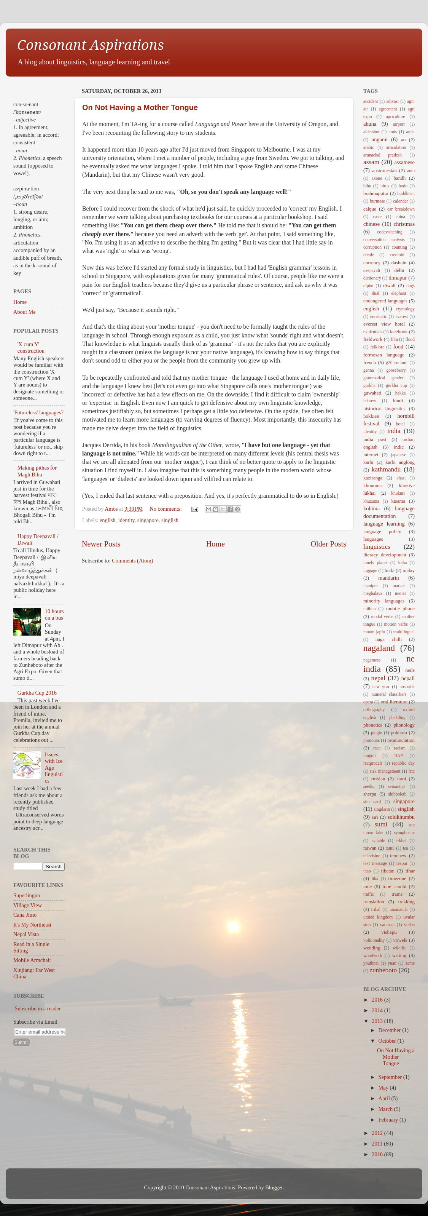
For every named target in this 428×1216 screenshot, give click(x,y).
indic (399, 447)
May (384, 1088)
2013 (378, 1021)
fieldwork (372, 339)
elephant (398, 293)
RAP (398, 755)
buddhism (406, 193)
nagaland (379, 648)
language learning (384, 524)
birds (384, 186)
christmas (404, 224)
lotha (402, 562)
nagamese (371, 660)
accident (370, 101)
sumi (381, 824)
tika (375, 878)
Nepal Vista (26, 934)
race (376, 748)
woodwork (372, 955)
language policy (382, 531)
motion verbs (395, 624)
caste (377, 216)
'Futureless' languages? (38, 412)
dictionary (372, 278)
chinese (371, 224)
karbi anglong (400, 462)
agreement (388, 109)
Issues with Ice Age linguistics (54, 767)
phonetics (372, 725)
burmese (377, 201)
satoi (401, 778)
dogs (410, 285)
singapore (148, 520)
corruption (372, 247)
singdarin (382, 809)
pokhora (399, 732)
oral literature (394, 702)
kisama (398, 501)
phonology (404, 725)
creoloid (397, 254)
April (385, 1098)
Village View (27, 905)
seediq (368, 786)
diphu (368, 285)
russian (378, 778)
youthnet (371, 963)
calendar (400, 201)
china (400, 216)
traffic (368, 894)
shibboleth (397, 794)
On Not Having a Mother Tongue (140, 107)
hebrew (369, 400)
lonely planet (375, 562)
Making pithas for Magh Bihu (37, 471)
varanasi (387, 924)
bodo (403, 186)
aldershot (371, 131)
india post (375, 439)
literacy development (384, 555)
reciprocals (373, 763)
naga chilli (388, 639)
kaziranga (372, 478)
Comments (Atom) (132, 561)
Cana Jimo (25, 915)
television (371, 855)
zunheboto (383, 970)
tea (405, 848)
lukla (390, 570)
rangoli (369, 755)
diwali (389, 285)
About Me (24, 312)
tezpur (401, 863)
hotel (400, 424)
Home (215, 544)
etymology (405, 309)
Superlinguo (26, 895)
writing (399, 955)
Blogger (274, 1187)
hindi (398, 400)
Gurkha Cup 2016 (37, 693)
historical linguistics (384, 408)
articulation (396, 147)
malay (409, 570)
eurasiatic (378, 316)
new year (381, 686)
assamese (404, 162)
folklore (377, 347)
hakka (400, 393)
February (389, 1120)
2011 (378, 1144)
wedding (371, 948)
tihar (410, 871)
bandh (400, 178)
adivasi (392, 101)
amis (393, 131)
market (399, 585)
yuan (392, 963)
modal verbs (382, 616)
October (388, 1041)
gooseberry (396, 370)
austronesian (384, 170)
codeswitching (390, 232)
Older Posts (328, 544)
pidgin (376, 732)
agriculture (395, 116)
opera (368, 702)
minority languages (383, 601)
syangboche (404, 832)
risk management (385, 771)
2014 (378, 1010)
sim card (372, 801)
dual (375, 293)
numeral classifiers (389, 694)
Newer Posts (101, 544)
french (369, 362)
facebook (398, 331)
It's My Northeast (32, 925)
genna (368, 370)
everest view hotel (384, 324)
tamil (390, 848)
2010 (378, 1154)
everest (401, 316)
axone (377, 178)
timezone (397, 878)
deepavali (371, 270)
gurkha (369, 385)
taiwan (370, 848)
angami (380, 139)
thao (367, 871)
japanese (398, 454)
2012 (378, 1133)
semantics (396, 786)
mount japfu (374, 632)
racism (400, 748)
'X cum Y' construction (31, 347)
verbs (409, 924)
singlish (169, 520)
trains (397, 894)
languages (373, 539)
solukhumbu (401, 817)
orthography (374, 709)
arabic (368, 147)
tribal (375, 909)
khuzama (371, 501)
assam (371, 162)
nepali (408, 678)
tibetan (388, 871)
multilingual (404, 632)
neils (410, 670)
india (394, 431)
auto (411, 170)
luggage (370, 570)
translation (373, 901)
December (391, 1030)
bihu (367, 186)
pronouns (371, 740)
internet (371, 454)
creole (368, 254)
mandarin (388, 578)
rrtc (412, 771)
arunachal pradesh (382, 155)
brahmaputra (375, 193)
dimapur (397, 278)
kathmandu (386, 469)
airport (399, 124)
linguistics (376, 546)
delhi (399, 270)
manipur (370, 585)
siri (375, 817)
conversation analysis (384, 239)
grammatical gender (383, 378)
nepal (378, 678)
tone (367, 886)
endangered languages (385, 301)
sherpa (369, 794)
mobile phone (400, 608)
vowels (400, 940)
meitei (400, 593)
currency (371, 262)
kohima (371, 508)
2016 (378, 1000)
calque (369, 209)
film (394, 339)
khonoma (372, 485)
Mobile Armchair (32, 960)
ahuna (369, 124)
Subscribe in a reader (38, 1008)
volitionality (374, 940)
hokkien (371, 416)
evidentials (372, 331)
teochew (398, 855)
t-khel (401, 840)
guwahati (372, 393)
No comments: (166, 509)
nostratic (407, 686)
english (108, 520)
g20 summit (396, 362)
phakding (397, 717)
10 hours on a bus (54, 614)
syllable (378, 840)
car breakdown (401, 209)
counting (399, 247)
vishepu (388, 932)
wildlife (399, 948)
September (391, 1077)
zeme (410, 963)
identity (126, 520)
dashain (399, 262)
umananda (398, 909)
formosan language (383, 355)
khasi (401, 478)
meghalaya (372, 593)
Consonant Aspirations (90, 45)
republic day (403, 763)
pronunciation (401, 740)
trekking (406, 901)
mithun (369, 608)
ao (403, 139)
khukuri (398, 493)
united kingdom (378, 917)
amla (410, 131)
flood (410, 339)
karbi (368, 462)
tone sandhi (395, 886)
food (398, 347)
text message (375, 863)
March (386, 1109)
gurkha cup (396, 385)
